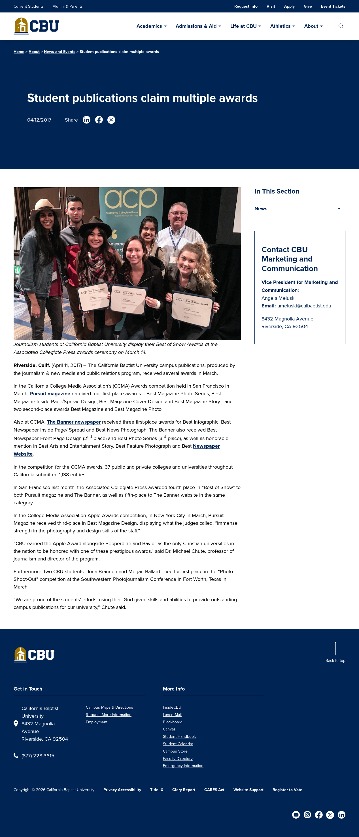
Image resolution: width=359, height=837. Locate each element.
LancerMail (172, 714)
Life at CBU (243, 26)
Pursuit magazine (50, 393)
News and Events (59, 52)
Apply (289, 6)
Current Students (29, 6)
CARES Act (214, 790)
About (311, 26)
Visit (271, 6)
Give (308, 6)
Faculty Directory (178, 758)
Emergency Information (183, 765)
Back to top (335, 660)
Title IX (156, 790)
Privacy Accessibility (122, 790)
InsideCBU (172, 707)
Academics (149, 26)
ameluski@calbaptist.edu (304, 305)
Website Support (248, 790)
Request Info (246, 6)
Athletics (280, 26)
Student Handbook (179, 736)
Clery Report (183, 790)
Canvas (169, 729)
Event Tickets (333, 6)
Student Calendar (178, 744)
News (260, 208)
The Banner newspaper (74, 422)
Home (19, 52)
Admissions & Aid (196, 26)
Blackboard (172, 722)
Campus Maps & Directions (109, 707)
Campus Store (175, 751)
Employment (96, 722)
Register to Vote (287, 790)
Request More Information (108, 714)
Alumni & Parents (68, 6)
